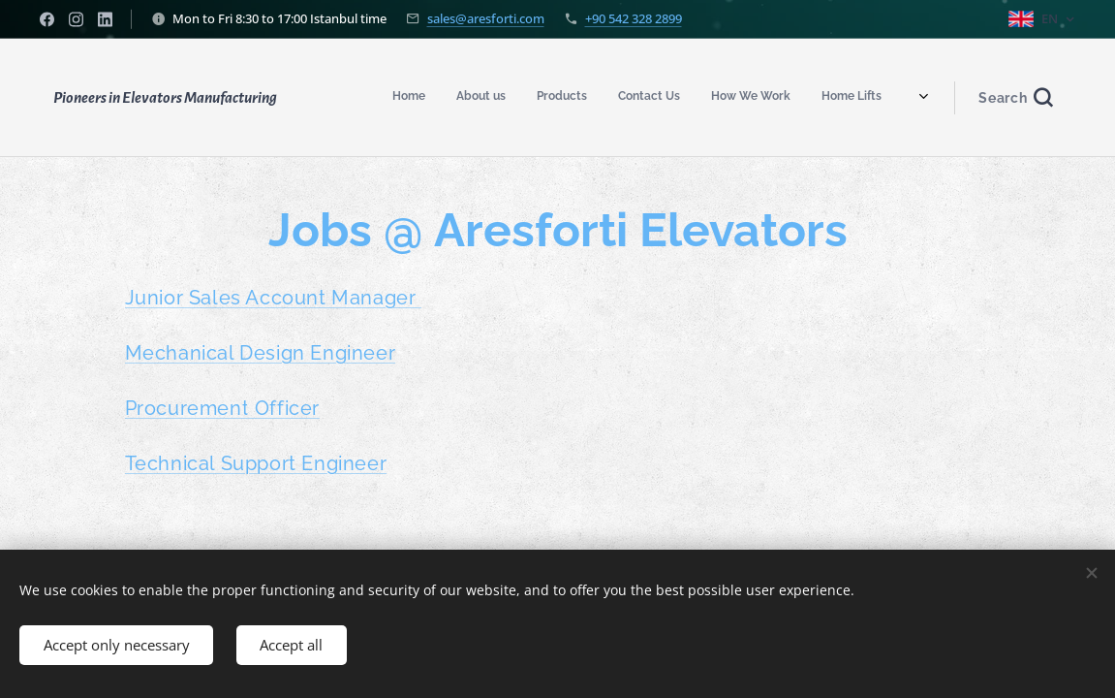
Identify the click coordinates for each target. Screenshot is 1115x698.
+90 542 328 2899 (633, 18)
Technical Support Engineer (255, 463)
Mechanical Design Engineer (259, 353)
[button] (1014, 98)
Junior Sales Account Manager (272, 297)
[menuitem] (630, 98)
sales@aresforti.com (485, 18)
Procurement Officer (221, 408)
